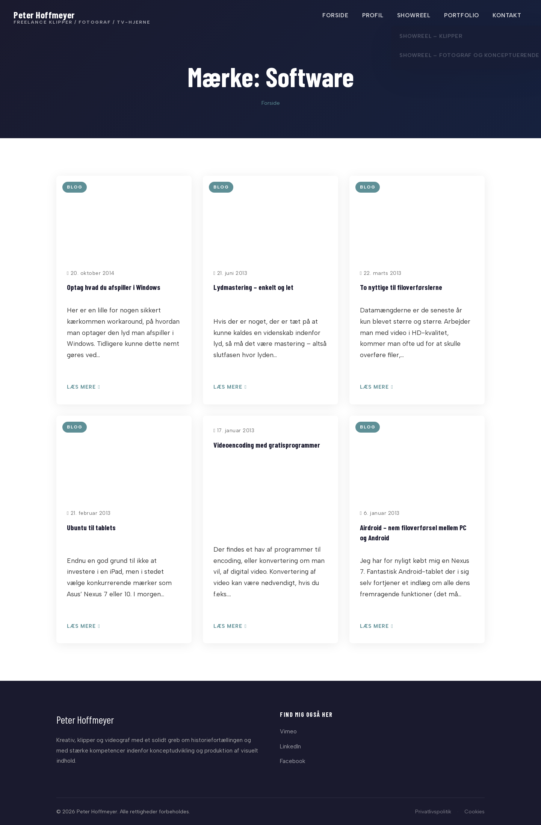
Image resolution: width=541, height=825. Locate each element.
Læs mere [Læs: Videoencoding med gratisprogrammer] (230, 626)
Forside (270, 103)
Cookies (474, 811)
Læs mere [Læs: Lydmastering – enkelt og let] (230, 387)
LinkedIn (290, 746)
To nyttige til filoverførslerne (401, 286)
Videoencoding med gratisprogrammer (266, 444)
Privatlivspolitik (433, 811)
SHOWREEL (412, 16)
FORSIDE (334, 16)
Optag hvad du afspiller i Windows (113, 286)
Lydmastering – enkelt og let (253, 286)
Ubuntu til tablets (91, 527)
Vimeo (288, 731)
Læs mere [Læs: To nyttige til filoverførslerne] (376, 387)
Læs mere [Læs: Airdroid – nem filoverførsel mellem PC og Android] (376, 626)
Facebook (292, 761)
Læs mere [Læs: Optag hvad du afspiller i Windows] (83, 387)
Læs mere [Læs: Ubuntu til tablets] (83, 626)
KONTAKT (505, 16)
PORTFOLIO (460, 16)
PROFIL (371, 16)
